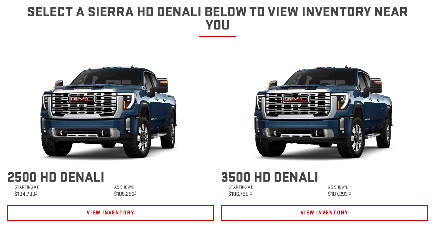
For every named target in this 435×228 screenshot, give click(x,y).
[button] (36, 193)
